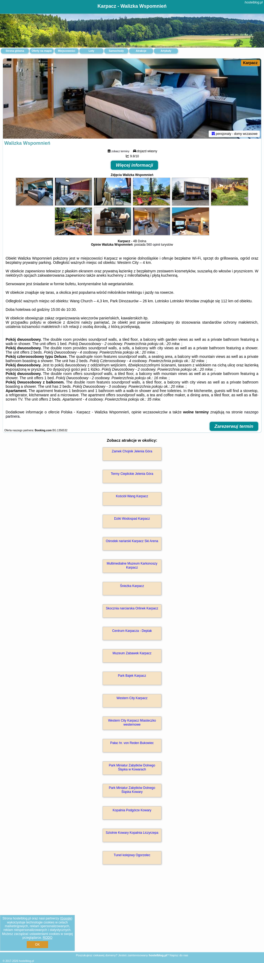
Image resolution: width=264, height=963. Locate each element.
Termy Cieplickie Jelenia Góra (132, 474)
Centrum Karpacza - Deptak (132, 631)
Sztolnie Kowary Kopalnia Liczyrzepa (132, 833)
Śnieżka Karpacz (132, 586)
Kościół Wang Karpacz (132, 496)
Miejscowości (66, 50)
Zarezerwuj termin (234, 426)
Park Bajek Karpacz (132, 676)
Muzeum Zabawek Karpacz (131, 653)
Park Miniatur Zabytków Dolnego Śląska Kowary (132, 789)
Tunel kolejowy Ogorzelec (132, 855)
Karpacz (250, 63)
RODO (47, 937)
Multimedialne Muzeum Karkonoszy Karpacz (132, 565)
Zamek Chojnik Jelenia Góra (132, 451)
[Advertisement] (132, 914)
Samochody (116, 50)
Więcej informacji (134, 165)
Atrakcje (141, 50)
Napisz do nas (178, 955)
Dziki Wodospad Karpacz (132, 518)
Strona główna (15, 50)
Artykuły (166, 50)
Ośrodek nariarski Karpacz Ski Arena (132, 541)
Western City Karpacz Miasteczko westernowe (132, 722)
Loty (91, 50)
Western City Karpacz (132, 698)
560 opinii (153, 244)
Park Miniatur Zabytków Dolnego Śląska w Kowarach (132, 767)
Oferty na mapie (42, 50)
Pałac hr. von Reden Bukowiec (132, 743)
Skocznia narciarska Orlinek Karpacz (132, 608)
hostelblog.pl (254, 2)
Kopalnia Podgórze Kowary (132, 810)
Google (66, 918)
